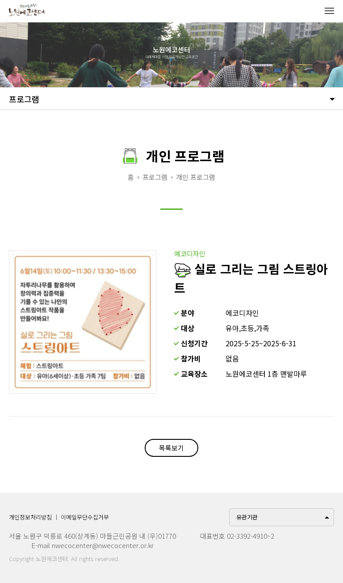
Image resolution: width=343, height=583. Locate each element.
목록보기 (171, 447)
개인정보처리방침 (30, 517)
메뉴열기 (329, 11)
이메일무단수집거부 (85, 517)
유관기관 (247, 517)
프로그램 (24, 99)
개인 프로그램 (195, 177)
